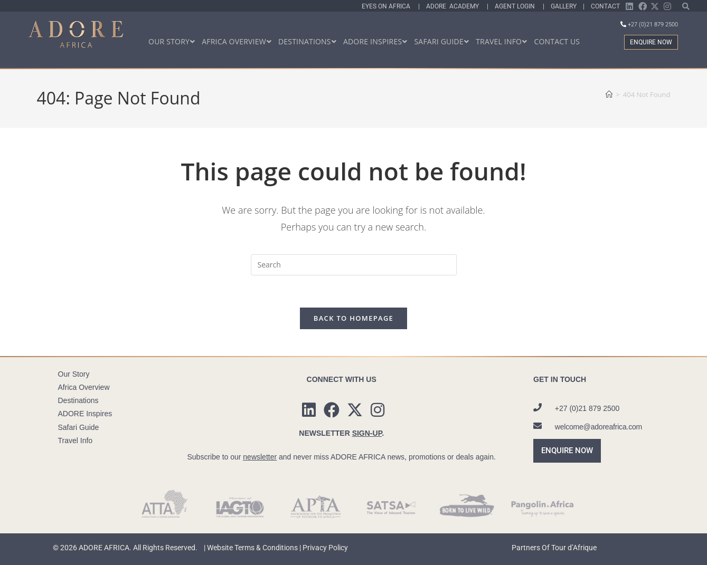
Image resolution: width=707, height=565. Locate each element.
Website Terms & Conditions (252, 547)
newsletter (260, 457)
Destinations (78, 400)
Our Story (74, 374)
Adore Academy (456, 6)
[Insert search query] (354, 264)
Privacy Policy (325, 547)
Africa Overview (84, 387)
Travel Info (75, 440)
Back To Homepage (353, 318)
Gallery (565, 6)
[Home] (609, 94)
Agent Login (519, 6)
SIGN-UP (367, 433)
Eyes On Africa (390, 6)
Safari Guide (78, 427)
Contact (605, 6)
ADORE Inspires (85, 413)
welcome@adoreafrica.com (598, 427)
